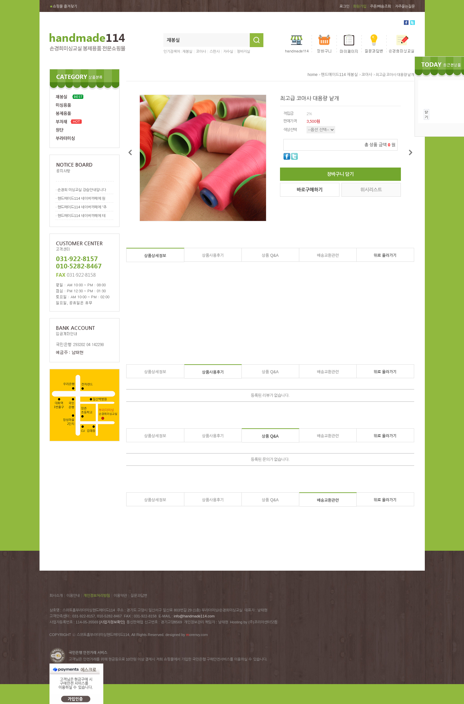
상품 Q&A (270, 255)
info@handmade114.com (194, 616)
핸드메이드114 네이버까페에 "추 (82, 207)
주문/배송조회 (380, 6)
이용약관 (120, 596)
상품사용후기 (213, 255)
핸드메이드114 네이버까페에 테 (81, 216)
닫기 (426, 114)
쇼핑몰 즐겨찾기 (63, 6)
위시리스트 (371, 189)
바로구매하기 (310, 189)
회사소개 (56, 596)
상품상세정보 (155, 255)
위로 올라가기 (385, 255)
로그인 (344, 6)
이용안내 (73, 596)
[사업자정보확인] (112, 622)
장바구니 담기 (340, 174)
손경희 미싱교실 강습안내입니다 (81, 190)
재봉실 (187, 51)
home (313, 74)
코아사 (201, 51)
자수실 (228, 51)
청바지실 (243, 51)
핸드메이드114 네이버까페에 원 (81, 198)
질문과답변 (139, 596)
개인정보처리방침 (96, 596)
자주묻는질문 (405, 6)
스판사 (215, 51)
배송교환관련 (328, 255)
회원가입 (359, 6)
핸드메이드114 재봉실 (339, 74)
